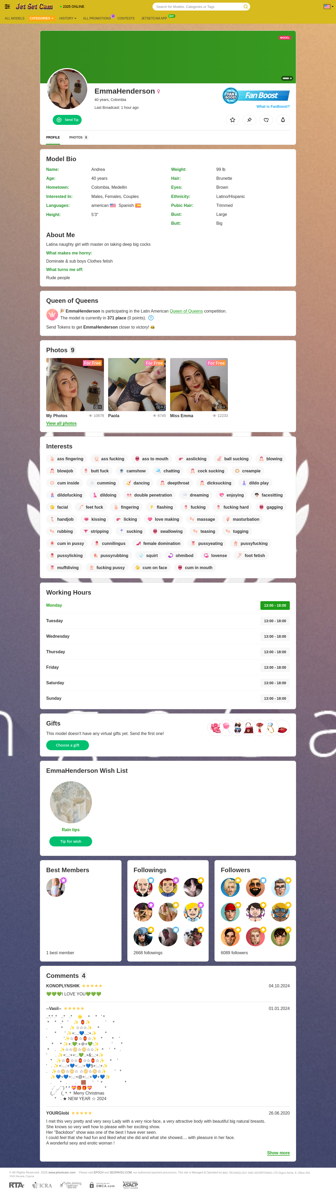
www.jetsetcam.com (62, 1172)
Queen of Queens (186, 311)
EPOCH (98, 1172)
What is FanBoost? (273, 106)
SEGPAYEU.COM (121, 1172)
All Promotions (98, 18)
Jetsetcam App (155, 18)
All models (14, 18)
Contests (126, 18)
